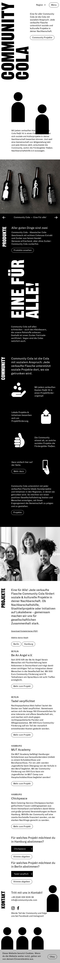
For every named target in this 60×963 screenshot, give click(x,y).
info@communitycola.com (24, 900)
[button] (40, 5)
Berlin (16, 644)
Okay (52, 957)
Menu (54, 5)
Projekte (17, 512)
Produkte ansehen (23, 250)
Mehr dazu (19, 471)
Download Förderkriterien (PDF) (24, 631)
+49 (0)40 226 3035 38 (22, 897)
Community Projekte (42, 37)
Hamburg (28, 644)
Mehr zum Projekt (22, 686)
